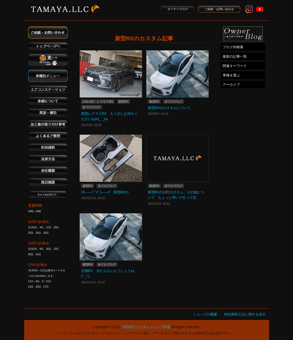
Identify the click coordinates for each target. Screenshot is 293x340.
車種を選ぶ (231, 75)
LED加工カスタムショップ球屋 (146, 327)
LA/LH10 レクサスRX (98, 101)
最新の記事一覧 (235, 56)
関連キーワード (235, 66)
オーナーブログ (177, 9)
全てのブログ (91, 107)
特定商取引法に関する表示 (245, 314)
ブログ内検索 (233, 47)
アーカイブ (231, 85)
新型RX (123, 101)
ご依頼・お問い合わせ (219, 9)
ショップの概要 (205, 314)
